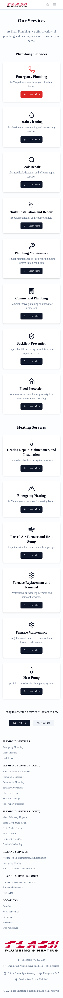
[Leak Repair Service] (31, 172)
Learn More (31, 94)
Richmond (7, 917)
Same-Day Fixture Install (15, 823)
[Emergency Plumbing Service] (31, 82)
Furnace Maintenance (13, 887)
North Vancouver (11, 911)
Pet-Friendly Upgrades (13, 804)
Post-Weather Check (12, 828)
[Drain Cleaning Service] (31, 127)
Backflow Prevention (13, 787)
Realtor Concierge (11, 798)
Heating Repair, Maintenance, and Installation (24, 858)
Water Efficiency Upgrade (15, 817)
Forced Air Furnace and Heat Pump (19, 868)
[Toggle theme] (47, 4)
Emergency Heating (12, 863)
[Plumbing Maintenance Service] (31, 258)
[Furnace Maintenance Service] (31, 638)
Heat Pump (8, 893)
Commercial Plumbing (13, 782)
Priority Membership (12, 844)
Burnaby (7, 906)
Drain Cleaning (10, 752)
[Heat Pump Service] (31, 681)
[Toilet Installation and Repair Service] (31, 215)
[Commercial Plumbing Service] (31, 304)
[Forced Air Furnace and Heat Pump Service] (31, 542)
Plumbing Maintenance (14, 777)
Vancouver (8, 922)
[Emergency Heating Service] (31, 499)
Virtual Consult (10, 833)
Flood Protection (10, 793)
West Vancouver (10, 928)
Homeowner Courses (13, 839)
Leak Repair (8, 758)
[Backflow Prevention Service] (31, 349)
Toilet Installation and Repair (16, 771)
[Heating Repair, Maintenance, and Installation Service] (31, 455)
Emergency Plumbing (13, 747)
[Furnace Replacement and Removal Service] (31, 590)
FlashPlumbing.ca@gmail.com (29, 966)
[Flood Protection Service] (31, 394)
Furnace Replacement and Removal (19, 882)
